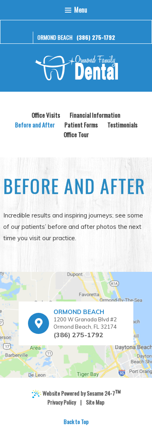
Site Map (95, 402)
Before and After (35, 124)
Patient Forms (81, 124)
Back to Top (76, 422)
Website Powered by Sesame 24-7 (76, 393)
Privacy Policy (61, 402)
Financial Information (95, 114)
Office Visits (46, 114)
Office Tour (76, 134)
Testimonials (122, 124)
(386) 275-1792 (96, 37)
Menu (76, 10)
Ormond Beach (55, 37)
